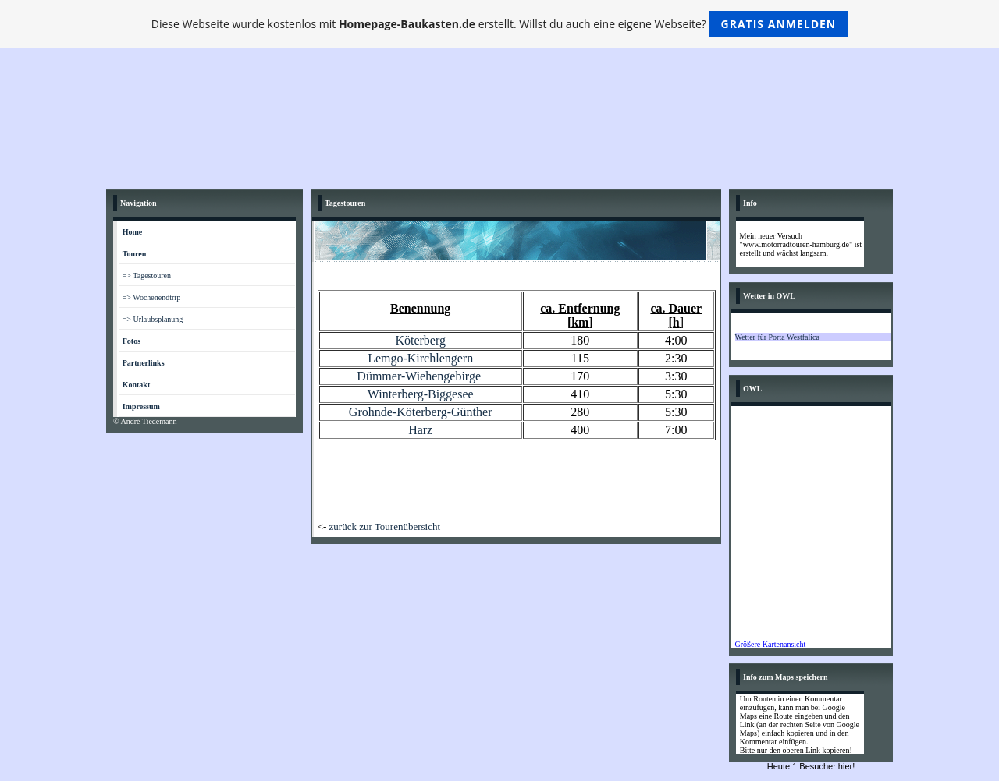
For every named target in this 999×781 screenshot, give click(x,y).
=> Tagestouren (147, 275)
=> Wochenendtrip (151, 297)
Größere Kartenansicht (770, 644)
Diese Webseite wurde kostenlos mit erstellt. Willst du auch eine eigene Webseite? (499, 24)
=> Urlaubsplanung (153, 319)
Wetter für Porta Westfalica (777, 337)
